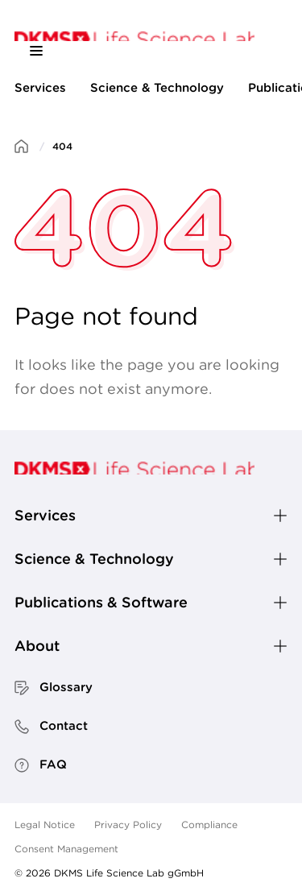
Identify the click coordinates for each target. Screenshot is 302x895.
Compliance (209, 824)
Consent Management (66, 849)
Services (40, 87)
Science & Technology (157, 87)
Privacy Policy (128, 824)
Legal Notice (44, 824)
